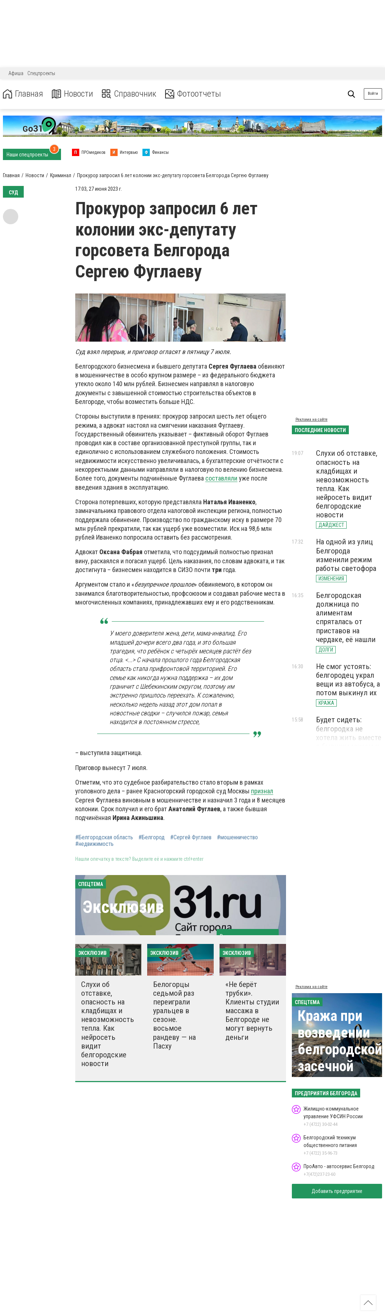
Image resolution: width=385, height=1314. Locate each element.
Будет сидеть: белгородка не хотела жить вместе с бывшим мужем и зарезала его (348, 737)
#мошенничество (237, 837)
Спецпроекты (41, 73)
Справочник (129, 94)
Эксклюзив (123, 907)
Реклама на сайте (312, 419)
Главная (23, 94)
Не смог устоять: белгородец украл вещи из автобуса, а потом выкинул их (348, 679)
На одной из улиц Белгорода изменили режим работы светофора (346, 554)
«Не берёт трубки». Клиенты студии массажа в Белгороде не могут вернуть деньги (252, 1011)
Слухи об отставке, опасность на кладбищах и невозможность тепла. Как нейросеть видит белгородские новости (107, 1024)
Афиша (15, 73)
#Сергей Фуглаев (190, 837)
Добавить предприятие (337, 1191)
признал (262, 791)
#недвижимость (94, 844)
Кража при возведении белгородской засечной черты (340, 1049)
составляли (221, 478)
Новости (72, 94)
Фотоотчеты (193, 94)
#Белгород (151, 837)
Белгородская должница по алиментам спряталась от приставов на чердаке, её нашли (346, 617)
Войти (373, 93)
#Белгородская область (104, 837)
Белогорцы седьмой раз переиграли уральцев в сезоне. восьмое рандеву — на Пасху (174, 1015)
